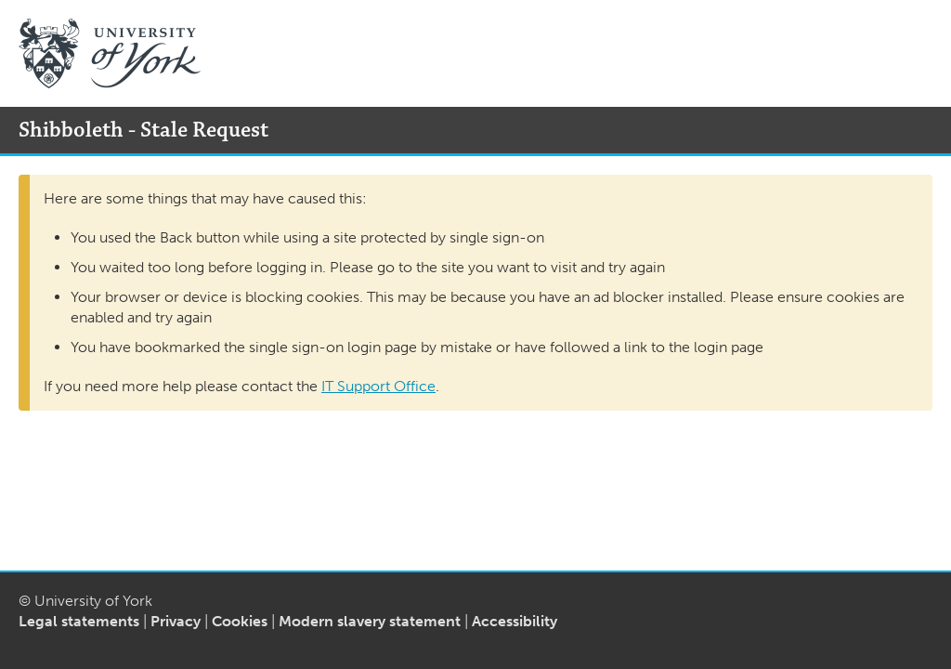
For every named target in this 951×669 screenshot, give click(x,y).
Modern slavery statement (370, 621)
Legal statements (79, 621)
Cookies (239, 621)
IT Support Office (378, 386)
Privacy (175, 621)
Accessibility (514, 621)
